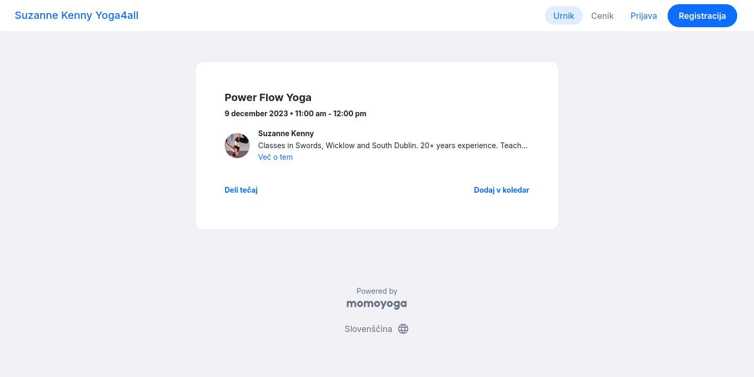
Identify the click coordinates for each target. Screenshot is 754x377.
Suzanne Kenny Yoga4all (77, 15)
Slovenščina (377, 329)
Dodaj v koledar (501, 189)
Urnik (563, 15)
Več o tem (275, 156)
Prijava (643, 15)
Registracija (702, 15)
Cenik (602, 15)
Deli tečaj (241, 189)
